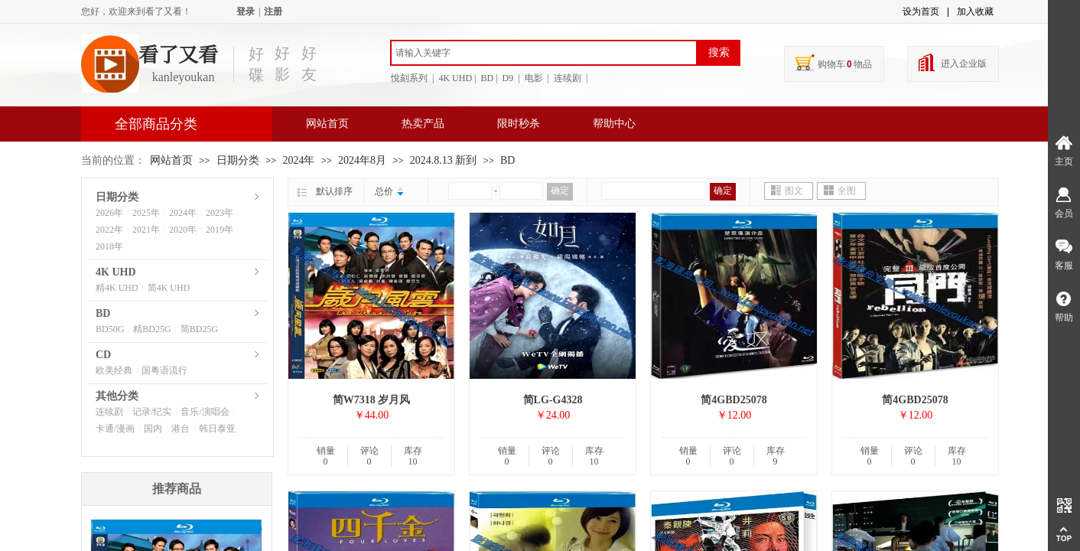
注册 (273, 11)
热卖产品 (423, 123)
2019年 (219, 229)
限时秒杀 (518, 123)
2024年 (298, 160)
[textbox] (544, 53)
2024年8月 (362, 160)
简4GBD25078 (733, 400)
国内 (153, 428)
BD (507, 160)
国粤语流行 (164, 370)
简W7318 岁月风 (372, 400)
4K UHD (116, 272)
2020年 (183, 229)
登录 (245, 11)
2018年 (109, 246)
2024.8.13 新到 (443, 160)
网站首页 (327, 123)
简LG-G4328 (553, 400)
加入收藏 (975, 11)
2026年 (109, 212)
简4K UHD (169, 287)
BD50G (110, 329)
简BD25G (199, 329)
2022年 (109, 229)
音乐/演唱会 (205, 411)
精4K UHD (117, 287)
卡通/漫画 (115, 428)
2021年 (146, 229)
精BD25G (152, 329)
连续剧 (109, 411)
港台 (180, 428)
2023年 (219, 212)
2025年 (146, 212)
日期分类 (237, 160)
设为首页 (921, 11)
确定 (560, 190)
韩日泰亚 (217, 428)
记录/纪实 (151, 411)
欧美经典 (114, 370)
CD (103, 354)
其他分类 (117, 396)
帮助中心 (614, 123)
